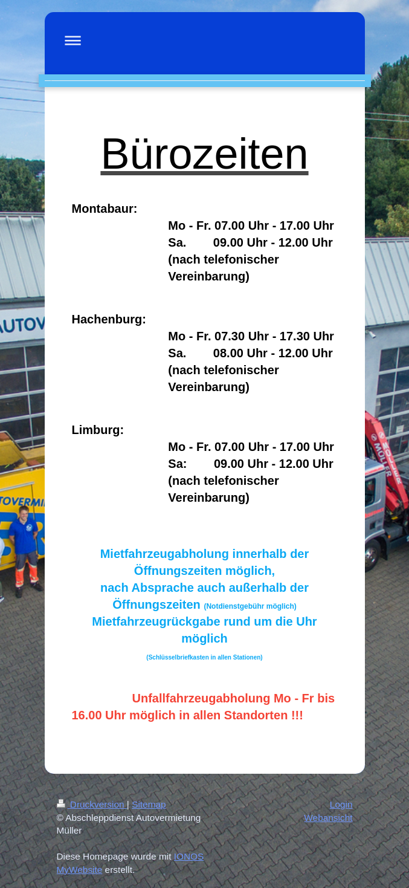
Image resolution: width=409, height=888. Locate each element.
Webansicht (328, 817)
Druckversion (92, 804)
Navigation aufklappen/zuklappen (205, 40)
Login (341, 804)
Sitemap (149, 804)
